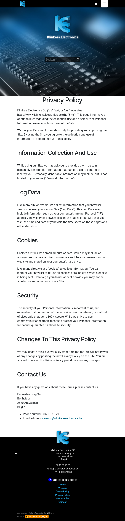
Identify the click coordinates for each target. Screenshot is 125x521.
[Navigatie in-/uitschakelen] (104, 3)
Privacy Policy (62, 495)
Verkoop (62, 488)
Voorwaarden (62, 498)
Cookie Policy (62, 491)
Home (63, 484)
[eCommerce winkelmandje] (95, 3)
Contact (62, 501)
